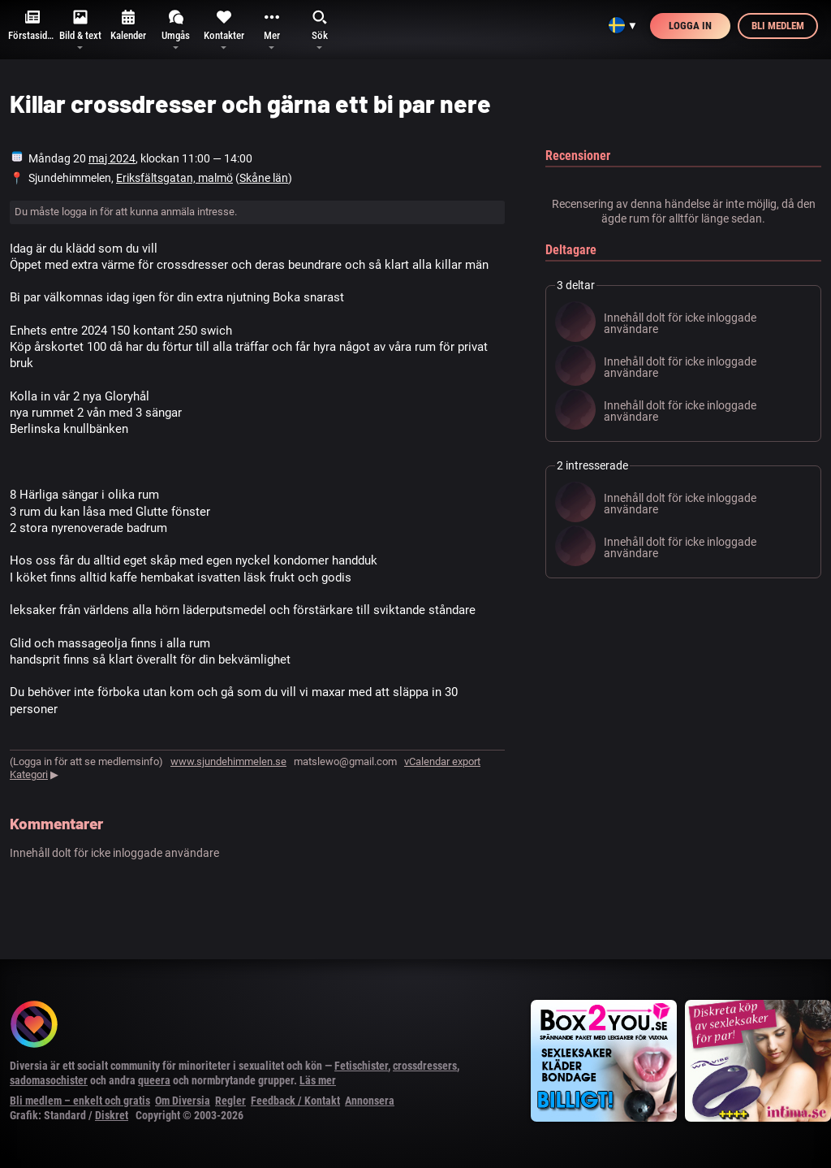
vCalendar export (442, 761)
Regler (230, 1100)
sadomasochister (49, 1080)
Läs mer (317, 1080)
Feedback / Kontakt (295, 1100)
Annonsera (369, 1100)
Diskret (111, 1115)
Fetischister (361, 1065)
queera (154, 1080)
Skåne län (263, 177)
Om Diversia (182, 1100)
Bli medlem (777, 25)
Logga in (690, 25)
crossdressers (425, 1065)
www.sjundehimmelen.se (228, 761)
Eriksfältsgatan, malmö (174, 177)
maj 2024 (112, 158)
